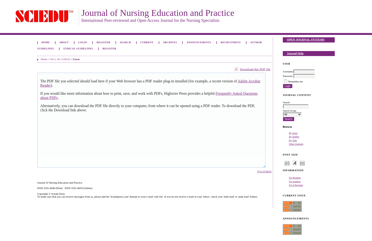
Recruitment (231, 42)
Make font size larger (302, 162)
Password (288, 76)
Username (288, 71)
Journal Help (295, 53)
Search (125, 42)
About (64, 42)
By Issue (293, 133)
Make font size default (294, 162)
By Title (293, 140)
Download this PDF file (255, 69)
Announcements (198, 42)
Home (46, 42)
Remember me (295, 81)
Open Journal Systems (306, 39)
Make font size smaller (287, 162)
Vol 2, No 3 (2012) (60, 59)
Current (146, 42)
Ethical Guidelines (78, 48)
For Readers (295, 177)
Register (103, 42)
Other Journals (296, 144)
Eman (76, 59)
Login (82, 42)
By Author (294, 136)
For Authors (295, 181)
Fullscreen (264, 171)
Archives (170, 42)
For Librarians (296, 185)
